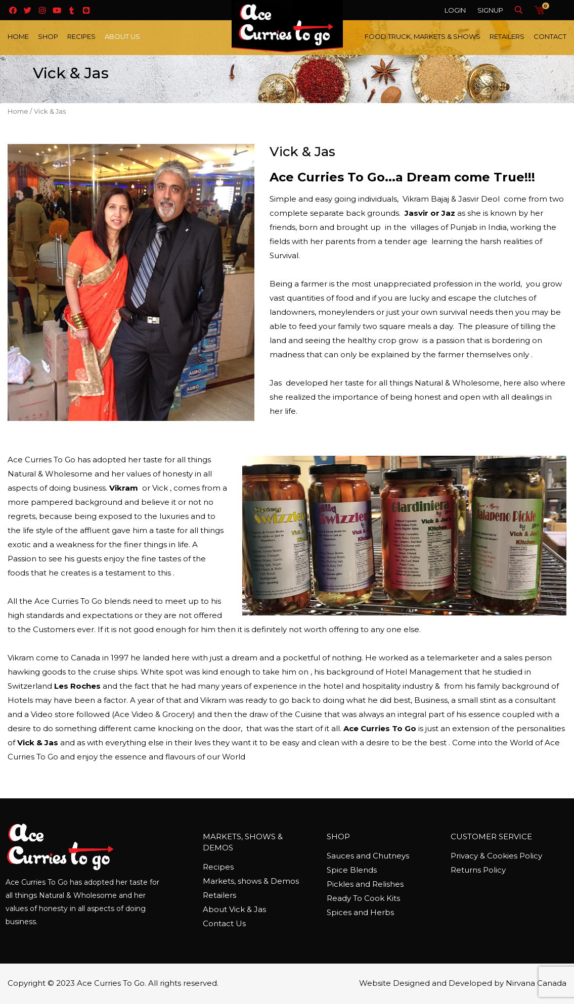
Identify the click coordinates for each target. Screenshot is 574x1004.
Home (18, 36)
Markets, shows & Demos (251, 881)
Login (455, 10)
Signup (490, 10)
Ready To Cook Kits (363, 898)
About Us (122, 36)
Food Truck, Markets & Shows (422, 36)
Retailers (507, 36)
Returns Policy (478, 870)
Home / (20, 111)
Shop (48, 36)
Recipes (81, 36)
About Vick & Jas (234, 909)
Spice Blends (352, 870)
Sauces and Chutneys (368, 855)
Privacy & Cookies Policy (496, 855)
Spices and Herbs (360, 912)
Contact (550, 36)
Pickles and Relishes (365, 884)
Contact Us (224, 923)
